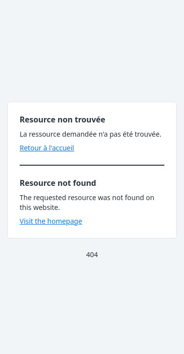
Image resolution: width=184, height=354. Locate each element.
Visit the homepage (51, 221)
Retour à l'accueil (47, 147)
